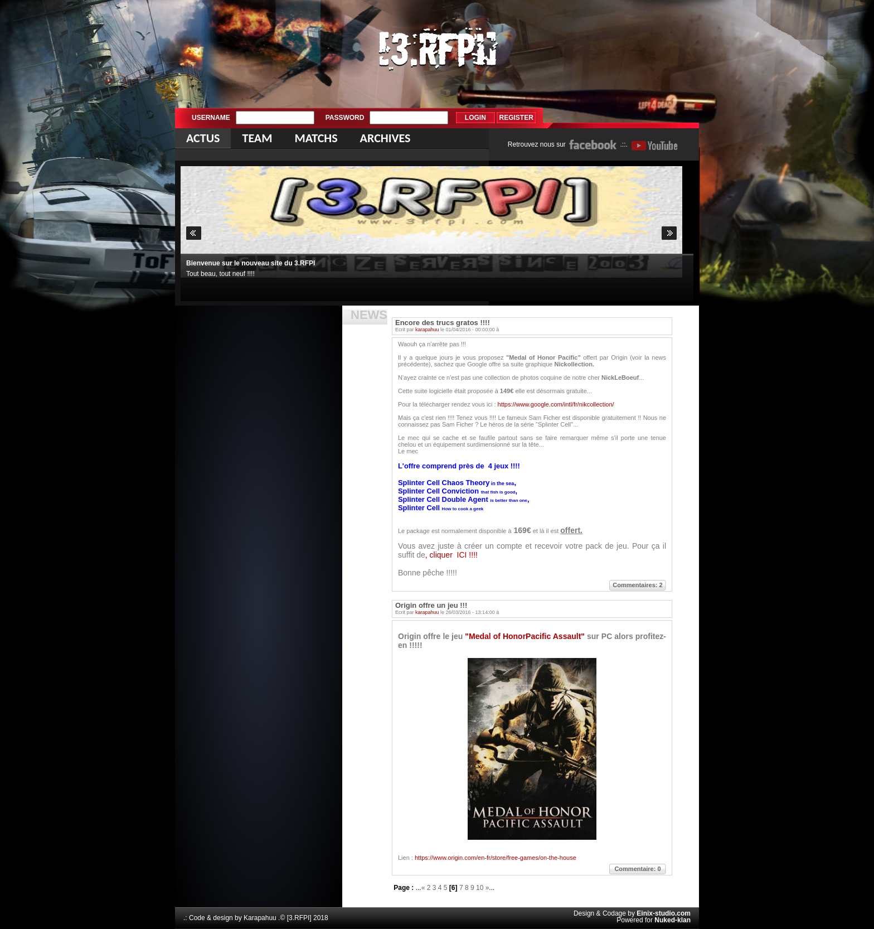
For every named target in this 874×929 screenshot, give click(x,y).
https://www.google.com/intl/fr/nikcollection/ (556, 404)
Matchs (315, 138)
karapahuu (427, 329)
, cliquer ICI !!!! (451, 554)
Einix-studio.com (664, 913)
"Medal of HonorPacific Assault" (526, 636)
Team (257, 138)
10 (479, 888)
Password (345, 118)
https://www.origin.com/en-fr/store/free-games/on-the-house (494, 857)
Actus (203, 138)
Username (211, 118)
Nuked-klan (672, 920)
